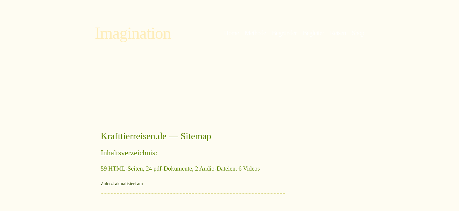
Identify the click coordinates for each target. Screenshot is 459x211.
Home (231, 33)
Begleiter (313, 33)
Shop (358, 33)
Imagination (133, 33)
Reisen (338, 33)
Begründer (284, 33)
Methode (255, 33)
